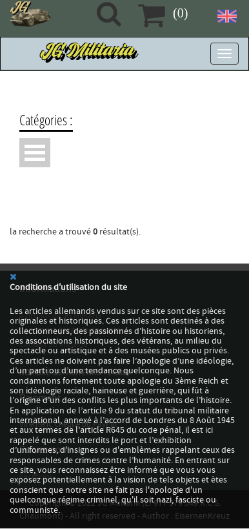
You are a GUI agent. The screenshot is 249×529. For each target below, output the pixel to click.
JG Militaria (88, 53)
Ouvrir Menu (34, 152)
